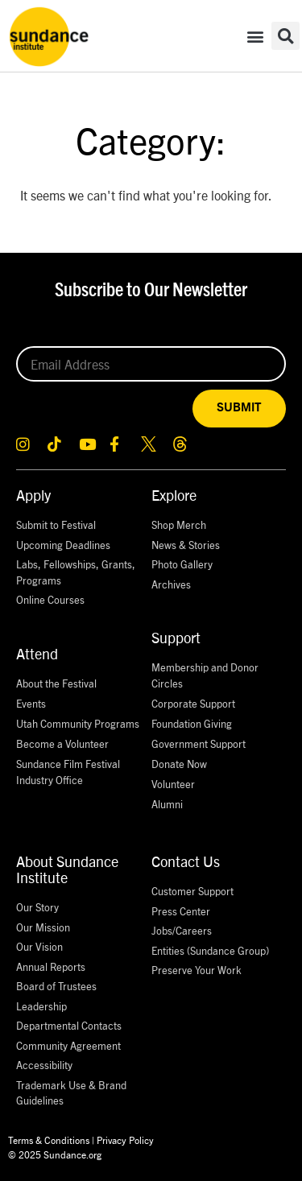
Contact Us (185, 861)
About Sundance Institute (67, 869)
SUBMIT (239, 408)
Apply (33, 494)
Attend (37, 653)
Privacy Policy (125, 1140)
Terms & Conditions (48, 1140)
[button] (255, 36)
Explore (174, 494)
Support (176, 637)
